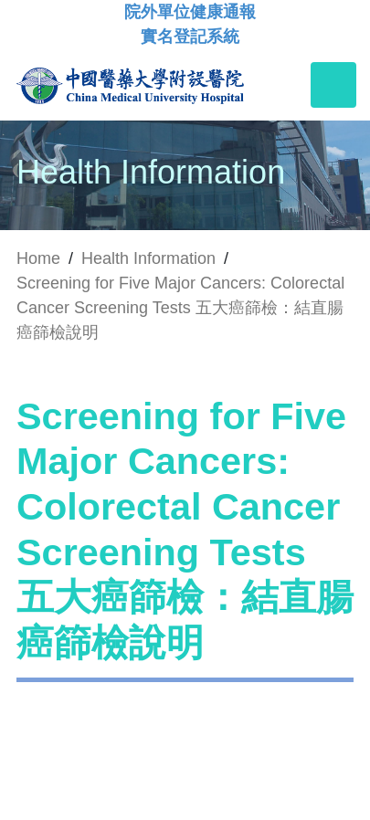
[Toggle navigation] (333, 85)
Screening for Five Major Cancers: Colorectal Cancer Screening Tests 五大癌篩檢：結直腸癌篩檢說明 (180, 308)
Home (38, 258)
